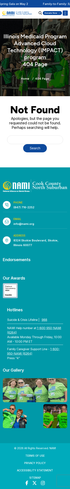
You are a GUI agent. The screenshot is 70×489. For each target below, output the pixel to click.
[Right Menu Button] (65, 13)
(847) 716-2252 (23, 207)
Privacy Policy (35, 463)
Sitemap (35, 477)
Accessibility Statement (35, 470)
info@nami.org (23, 224)
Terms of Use (35, 455)
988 (44, 320)
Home (25, 78)
